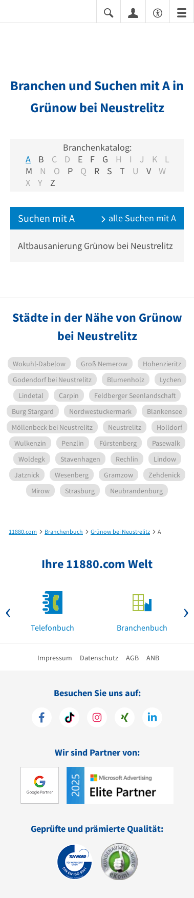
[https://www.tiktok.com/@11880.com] (69, 718)
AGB (132, 657)
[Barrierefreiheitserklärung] (157, 12)
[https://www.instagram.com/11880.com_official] (97, 718)
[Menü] (181, 12)
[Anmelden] (133, 12)
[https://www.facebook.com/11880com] (42, 718)
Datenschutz (99, 657)
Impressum (54, 657)
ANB (152, 657)
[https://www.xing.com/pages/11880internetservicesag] (125, 718)
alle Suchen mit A (138, 218)
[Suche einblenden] (108, 12)
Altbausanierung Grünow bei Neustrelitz (95, 246)
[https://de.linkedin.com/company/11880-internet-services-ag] (152, 718)
